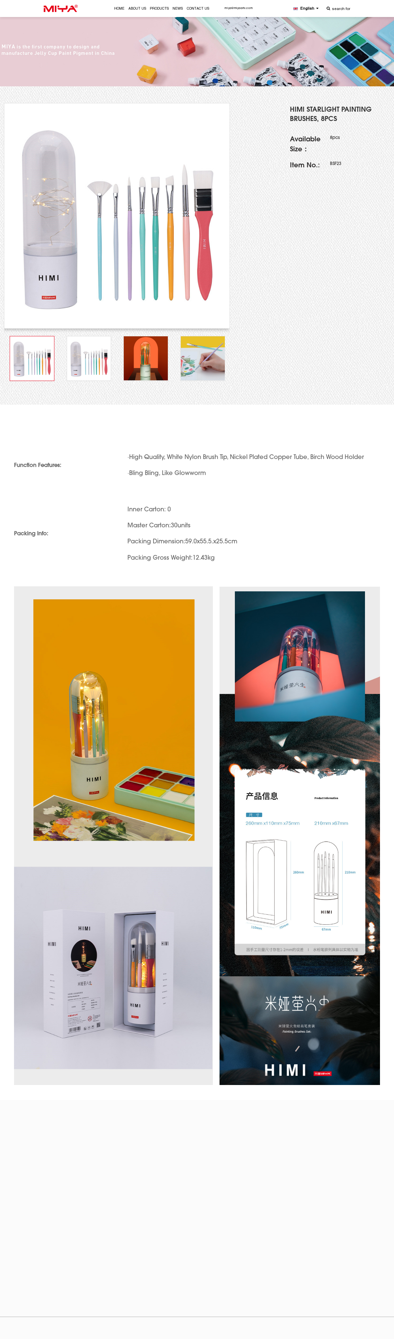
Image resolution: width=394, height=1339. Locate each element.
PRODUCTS (159, 8)
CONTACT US (198, 8)
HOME (119, 8)
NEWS (177, 8)
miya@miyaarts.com (239, 8)
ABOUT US (137, 8)
